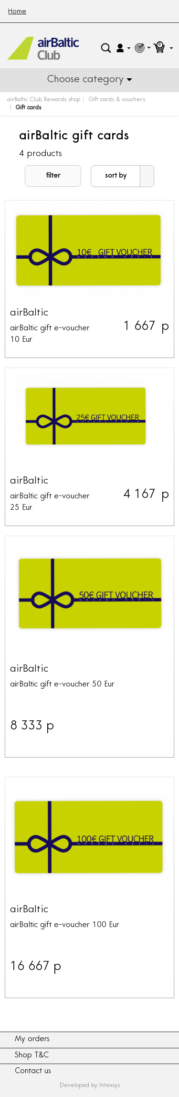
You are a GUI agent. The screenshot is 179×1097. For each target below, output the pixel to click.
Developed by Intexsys (90, 1085)
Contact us (33, 1071)
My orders (32, 1039)
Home (17, 12)
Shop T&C (32, 1055)
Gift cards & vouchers (116, 100)
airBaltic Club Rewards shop (43, 100)
